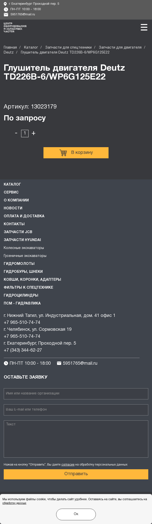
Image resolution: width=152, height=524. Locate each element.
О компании (16, 200)
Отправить (76, 474)
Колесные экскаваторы (24, 248)
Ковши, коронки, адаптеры (32, 279)
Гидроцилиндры (21, 295)
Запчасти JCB (18, 232)
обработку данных (14, 503)
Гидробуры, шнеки (23, 272)
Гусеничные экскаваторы (25, 256)
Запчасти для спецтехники (68, 47)
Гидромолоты (19, 264)
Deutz (9, 52)
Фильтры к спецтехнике (28, 287)
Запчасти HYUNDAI (22, 240)
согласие (68, 464)
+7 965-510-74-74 (22, 323)
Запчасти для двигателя (120, 47)
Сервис (11, 192)
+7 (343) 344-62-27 (23, 350)
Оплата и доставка (24, 216)
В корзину (76, 153)
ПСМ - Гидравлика (22, 303)
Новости (13, 208)
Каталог (31, 47)
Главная (10, 47)
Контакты (14, 224)
